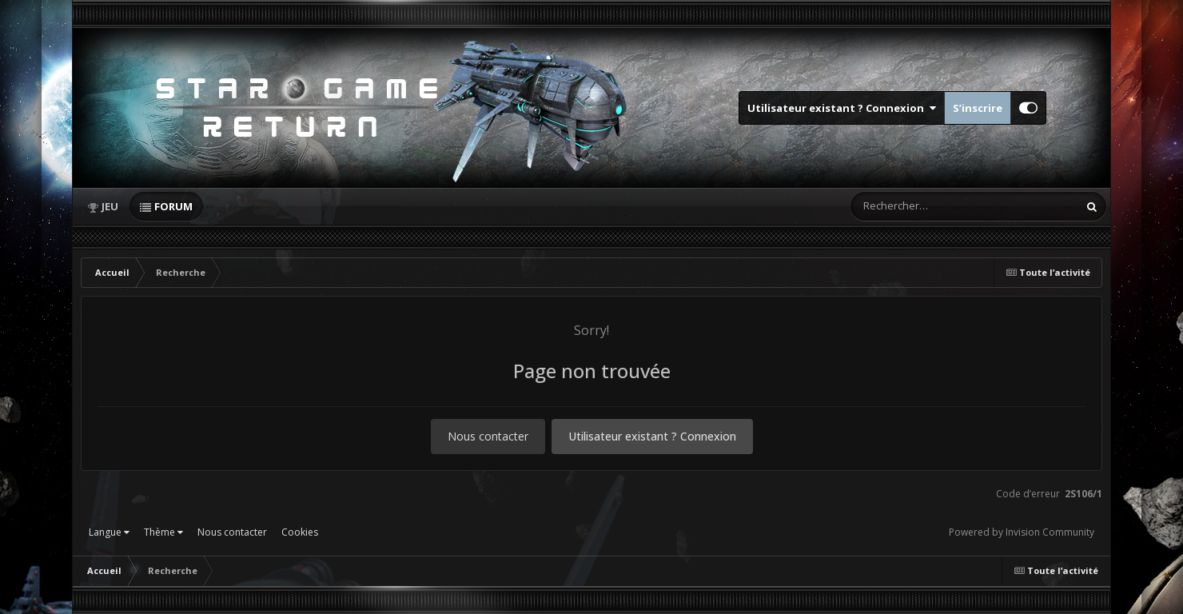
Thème (163, 532)
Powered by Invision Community (1021, 532)
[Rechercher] (918, 206)
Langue (109, 532)
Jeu (110, 206)
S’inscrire (977, 108)
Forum (173, 206)
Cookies (299, 532)
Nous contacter (488, 436)
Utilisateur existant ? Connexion (841, 108)
